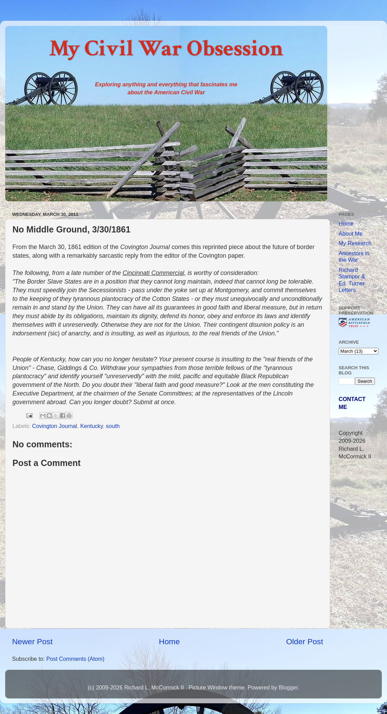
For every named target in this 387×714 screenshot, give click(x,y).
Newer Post (32, 641)
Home (169, 641)
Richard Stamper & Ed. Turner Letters (352, 280)
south (113, 426)
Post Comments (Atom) (75, 659)
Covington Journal (54, 426)
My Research (355, 243)
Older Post (304, 641)
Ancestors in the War (354, 256)
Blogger (288, 687)
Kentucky (91, 426)
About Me (350, 233)
